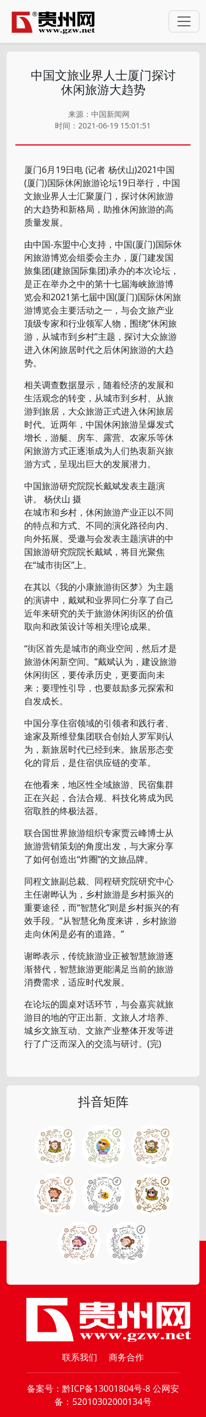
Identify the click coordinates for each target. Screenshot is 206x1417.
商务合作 (126, 1357)
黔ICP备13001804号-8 (106, 1388)
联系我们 (79, 1357)
